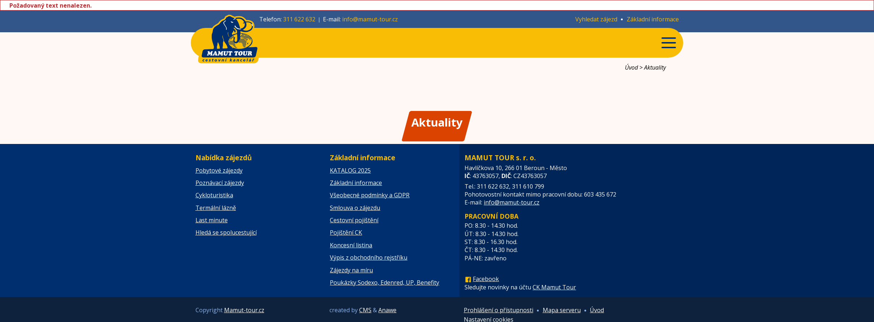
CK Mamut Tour (554, 287)
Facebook (486, 279)
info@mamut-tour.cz (370, 19)
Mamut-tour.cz (244, 310)
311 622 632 (299, 19)
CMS (365, 310)
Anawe (387, 310)
